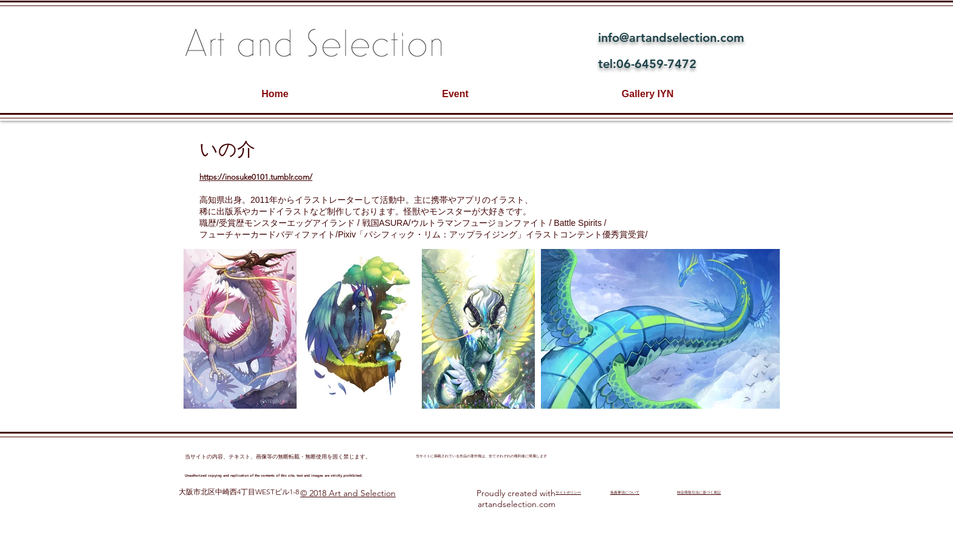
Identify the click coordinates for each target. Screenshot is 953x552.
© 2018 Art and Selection (348, 493)
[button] (240, 329)
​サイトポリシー (568, 492)
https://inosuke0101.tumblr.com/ (255, 177)
